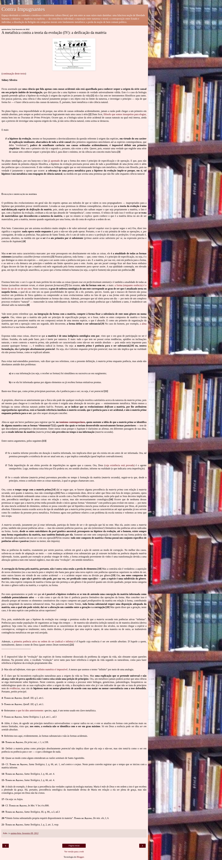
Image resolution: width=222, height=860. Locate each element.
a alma (143, 323)
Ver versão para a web (74, 851)
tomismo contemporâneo (72, 422)
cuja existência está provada (119, 465)
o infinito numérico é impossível (52, 669)
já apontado (54, 160)
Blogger (80, 857)
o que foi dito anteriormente (29, 710)
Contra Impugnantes (23, 9)
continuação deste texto (13, 73)
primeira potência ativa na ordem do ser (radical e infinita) (44, 641)
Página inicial (74, 846)
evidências (15, 688)
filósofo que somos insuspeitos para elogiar (124, 114)
